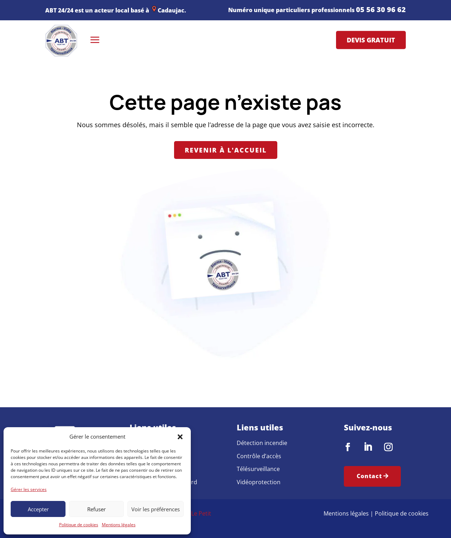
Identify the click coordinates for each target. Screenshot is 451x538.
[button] (180, 436)
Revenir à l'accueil (226, 150)
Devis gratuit (371, 40)
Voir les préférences (155, 509)
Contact (369, 476)
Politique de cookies (78, 525)
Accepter (38, 509)
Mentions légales (119, 525)
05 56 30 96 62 (381, 9)
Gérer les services (29, 489)
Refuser (96, 509)
